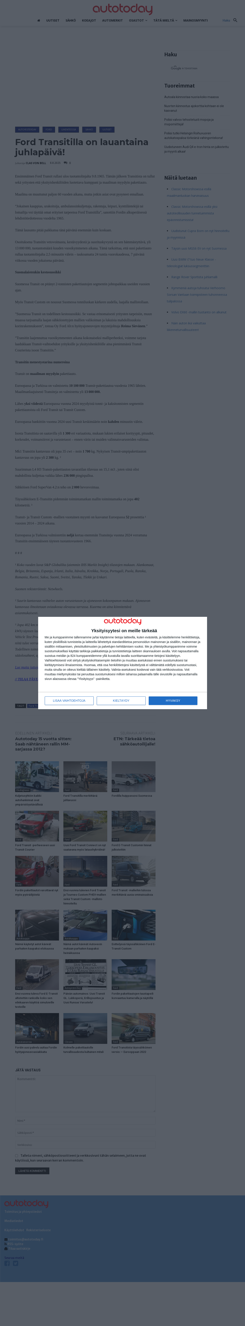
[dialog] (122, 663)
